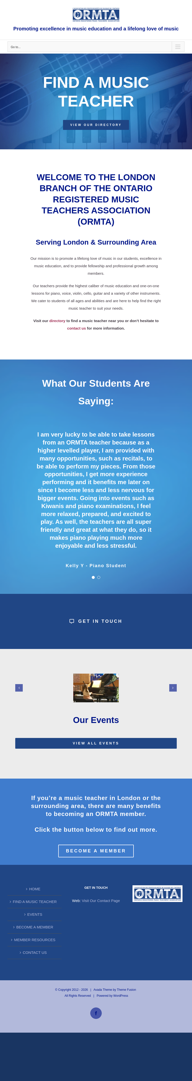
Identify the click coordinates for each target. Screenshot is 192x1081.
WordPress (120, 995)
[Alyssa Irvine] (96, 676)
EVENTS (34, 914)
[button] (19, 688)
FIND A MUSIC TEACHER (35, 902)
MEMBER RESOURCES (34, 940)
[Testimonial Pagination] (93, 577)
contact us (76, 328)
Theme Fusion (126, 989)
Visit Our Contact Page (101, 901)
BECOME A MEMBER (34, 927)
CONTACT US (35, 952)
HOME (34, 889)
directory (57, 321)
